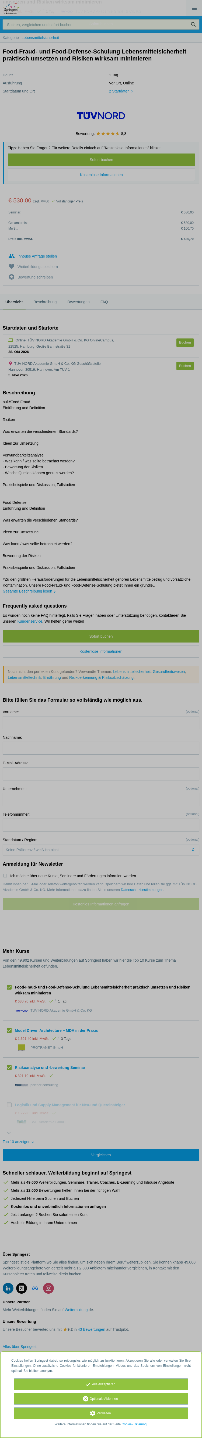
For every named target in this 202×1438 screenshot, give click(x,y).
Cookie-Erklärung (134, 1424)
